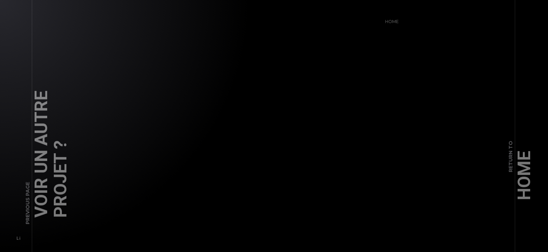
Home (390, 19)
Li (16, 236)
